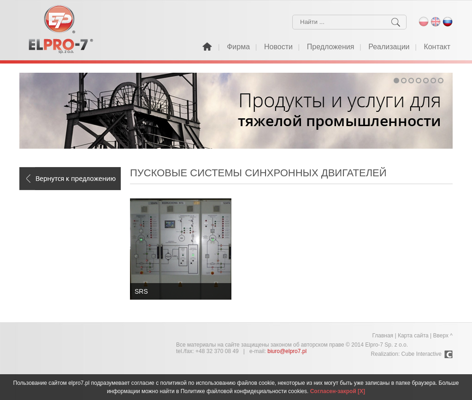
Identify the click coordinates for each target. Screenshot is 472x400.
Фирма (238, 47)
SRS (141, 291)
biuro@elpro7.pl (287, 351)
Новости (278, 47)
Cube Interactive (421, 354)
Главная (382, 335)
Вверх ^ (443, 335)
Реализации (388, 47)
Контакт (437, 47)
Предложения (330, 47)
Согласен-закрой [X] (337, 391)
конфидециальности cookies (270, 391)
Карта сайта (413, 335)
